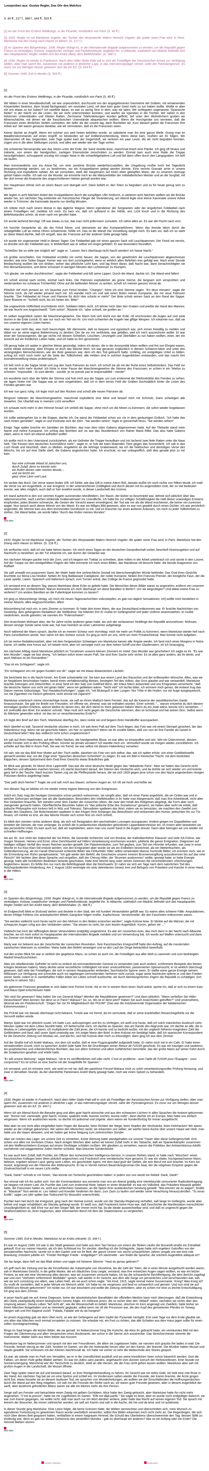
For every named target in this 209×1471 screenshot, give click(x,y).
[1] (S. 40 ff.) (61, 31)
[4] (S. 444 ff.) (94, 64)
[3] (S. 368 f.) (94, 51)
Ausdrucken (151, 1463)
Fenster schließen (51, 1463)
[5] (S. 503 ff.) (32, 73)
